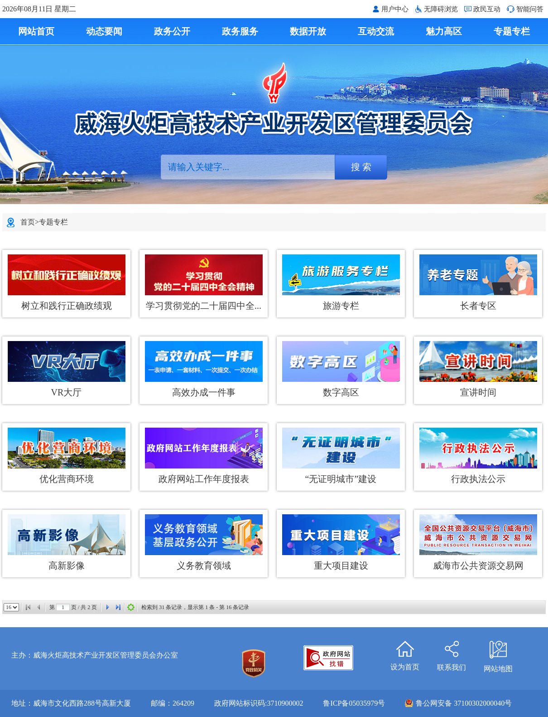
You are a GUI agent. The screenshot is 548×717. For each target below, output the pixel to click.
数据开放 (308, 31)
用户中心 (395, 9)
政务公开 (172, 31)
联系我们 (451, 651)
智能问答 (529, 9)
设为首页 (405, 651)
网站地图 (498, 652)
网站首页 (36, 31)
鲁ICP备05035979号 (354, 703)
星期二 (65, 9)
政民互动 (486, 9)
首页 (27, 222)
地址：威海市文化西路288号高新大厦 (71, 703)
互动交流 (376, 31)
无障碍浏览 (441, 9)
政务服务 (240, 31)
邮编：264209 (172, 703)
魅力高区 (444, 31)
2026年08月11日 (28, 9)
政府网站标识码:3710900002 (258, 703)
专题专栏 (512, 31)
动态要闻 (104, 31)
